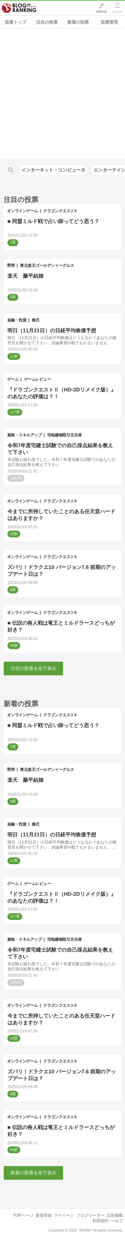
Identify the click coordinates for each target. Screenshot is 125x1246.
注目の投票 (47, 22)
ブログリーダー (90, 1215)
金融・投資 (17, 320)
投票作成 (101, 11)
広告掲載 (115, 1215)
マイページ (64, 1215)
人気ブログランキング (19, 8)
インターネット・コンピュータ (53, 170)
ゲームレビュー (37, 379)
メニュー (117, 11)
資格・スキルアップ (24, 435)
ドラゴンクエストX (59, 211)
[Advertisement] (62, 93)
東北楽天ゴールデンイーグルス (47, 265)
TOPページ (23, 1215)
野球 (11, 265)
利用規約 (100, 1220)
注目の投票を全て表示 (33, 668)
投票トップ (15, 22)
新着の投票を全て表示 (33, 1172)
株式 (35, 320)
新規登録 (44, 1215)
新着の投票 (78, 22)
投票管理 (109, 22)
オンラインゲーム (22, 211)
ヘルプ (117, 1220)
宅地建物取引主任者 (64, 435)
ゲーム (13, 379)
